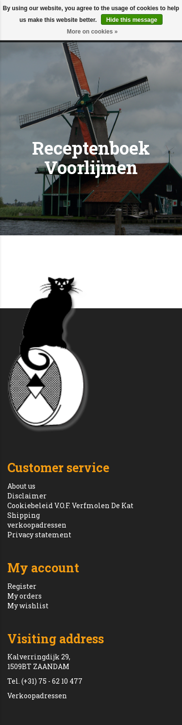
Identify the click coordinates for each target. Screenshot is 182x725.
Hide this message (131, 20)
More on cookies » (92, 31)
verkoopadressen (36, 525)
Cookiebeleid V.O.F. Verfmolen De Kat (70, 505)
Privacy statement (39, 534)
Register (21, 586)
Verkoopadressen (37, 695)
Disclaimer (27, 495)
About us (21, 486)
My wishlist (28, 605)
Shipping (23, 515)
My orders (24, 596)
